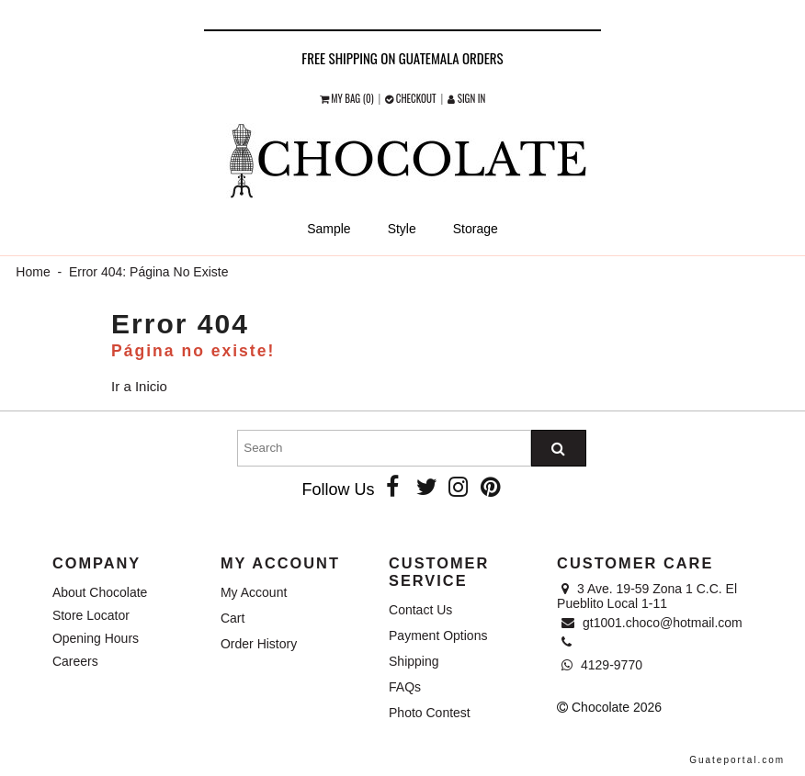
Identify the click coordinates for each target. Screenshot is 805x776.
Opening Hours (95, 638)
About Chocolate (100, 592)
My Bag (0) (348, 98)
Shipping (414, 661)
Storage (475, 228)
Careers (75, 661)
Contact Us (420, 609)
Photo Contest (430, 712)
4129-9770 (601, 665)
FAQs (405, 687)
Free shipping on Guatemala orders (402, 58)
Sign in (466, 98)
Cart (232, 618)
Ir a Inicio (139, 386)
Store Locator (91, 615)
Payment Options (438, 635)
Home (33, 271)
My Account (254, 592)
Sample (328, 228)
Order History (259, 643)
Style (402, 228)
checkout (411, 98)
